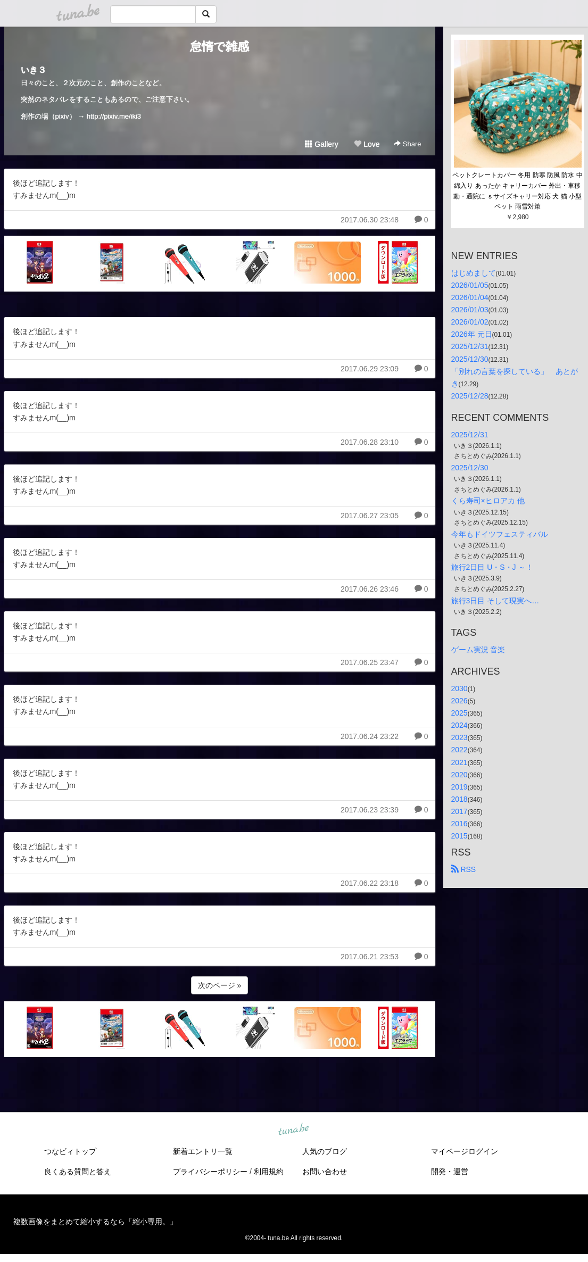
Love (366, 144)
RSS (463, 869)
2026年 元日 (471, 334)
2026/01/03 (469, 309)
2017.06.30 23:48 (370, 219)
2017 (459, 811)
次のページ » (220, 985)
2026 (459, 700)
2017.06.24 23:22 (370, 736)
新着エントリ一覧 (203, 1151)
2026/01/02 (469, 322)
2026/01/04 (469, 297)
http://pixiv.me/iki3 (114, 116)
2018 (459, 799)
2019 (459, 787)
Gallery (321, 144)
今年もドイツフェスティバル (499, 534)
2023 (459, 737)
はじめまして (473, 273)
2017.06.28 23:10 (370, 442)
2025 (459, 713)
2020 (459, 774)
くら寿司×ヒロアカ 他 (488, 500)
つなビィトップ (70, 1151)
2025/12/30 (469, 359)
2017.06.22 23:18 (370, 883)
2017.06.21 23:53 (370, 956)
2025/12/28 (469, 396)
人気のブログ (324, 1151)
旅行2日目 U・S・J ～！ (492, 567)
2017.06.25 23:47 (370, 662)
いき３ (33, 69)
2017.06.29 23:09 (370, 368)
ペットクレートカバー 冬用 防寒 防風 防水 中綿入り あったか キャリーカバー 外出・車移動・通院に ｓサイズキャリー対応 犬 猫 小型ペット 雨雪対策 (517, 190)
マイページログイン (464, 1151)
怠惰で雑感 (219, 46)
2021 (459, 762)
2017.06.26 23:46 (370, 589)
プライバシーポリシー (210, 1171)
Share (407, 144)
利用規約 (269, 1171)
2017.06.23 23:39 (370, 810)
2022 (459, 749)
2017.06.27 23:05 (370, 515)
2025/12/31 (469, 346)
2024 (459, 725)
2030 (459, 688)
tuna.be (293, 1130)
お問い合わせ (324, 1171)
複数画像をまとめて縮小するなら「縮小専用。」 (95, 1221)
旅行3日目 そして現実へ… (495, 600)
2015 (459, 836)
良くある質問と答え (77, 1171)
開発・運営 (449, 1171)
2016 (459, 823)
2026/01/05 (469, 285)
